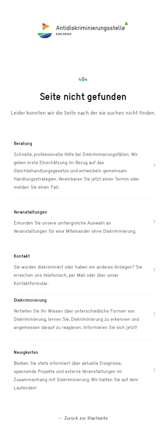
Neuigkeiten (26, 352)
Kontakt (22, 256)
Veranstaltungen (30, 212)
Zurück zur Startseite (83, 418)
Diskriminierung (30, 300)
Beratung (23, 143)
